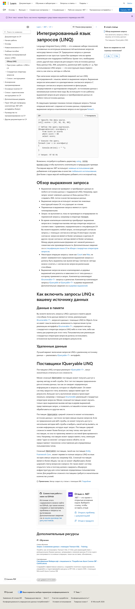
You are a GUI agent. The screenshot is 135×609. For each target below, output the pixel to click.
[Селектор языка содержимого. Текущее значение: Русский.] (8, 592)
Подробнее (86, 481)
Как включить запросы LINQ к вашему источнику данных (117, 35)
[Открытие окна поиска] (124, 3)
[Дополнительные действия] (96, 27)
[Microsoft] (4, 3)
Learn (39, 27)
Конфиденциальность (79, 598)
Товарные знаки (80, 601)
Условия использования (62, 601)
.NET (45, 27)
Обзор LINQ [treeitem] (11, 61)
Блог (45, 598)
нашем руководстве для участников (51, 519)
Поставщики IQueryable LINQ (116, 40)
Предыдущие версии (33, 598)
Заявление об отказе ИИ (12, 598)
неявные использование (79, 168)
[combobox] (17, 32)
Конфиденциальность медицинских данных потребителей (25, 601)
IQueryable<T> (67, 282)
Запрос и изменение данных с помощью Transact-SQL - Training (62, 547)
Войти (129, 3)
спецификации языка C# (56, 248)
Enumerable (71, 396)
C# (50, 27)
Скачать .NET (126, 10)
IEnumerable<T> (48, 279)
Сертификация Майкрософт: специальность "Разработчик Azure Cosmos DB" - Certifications (67, 562)
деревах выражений (78, 285)
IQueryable (53, 282)
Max (88, 254)
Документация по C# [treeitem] (13, 36)
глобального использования (84, 171)
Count (79, 254)
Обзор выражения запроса (116, 31)
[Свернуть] (28, 27)
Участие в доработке (60, 598)
